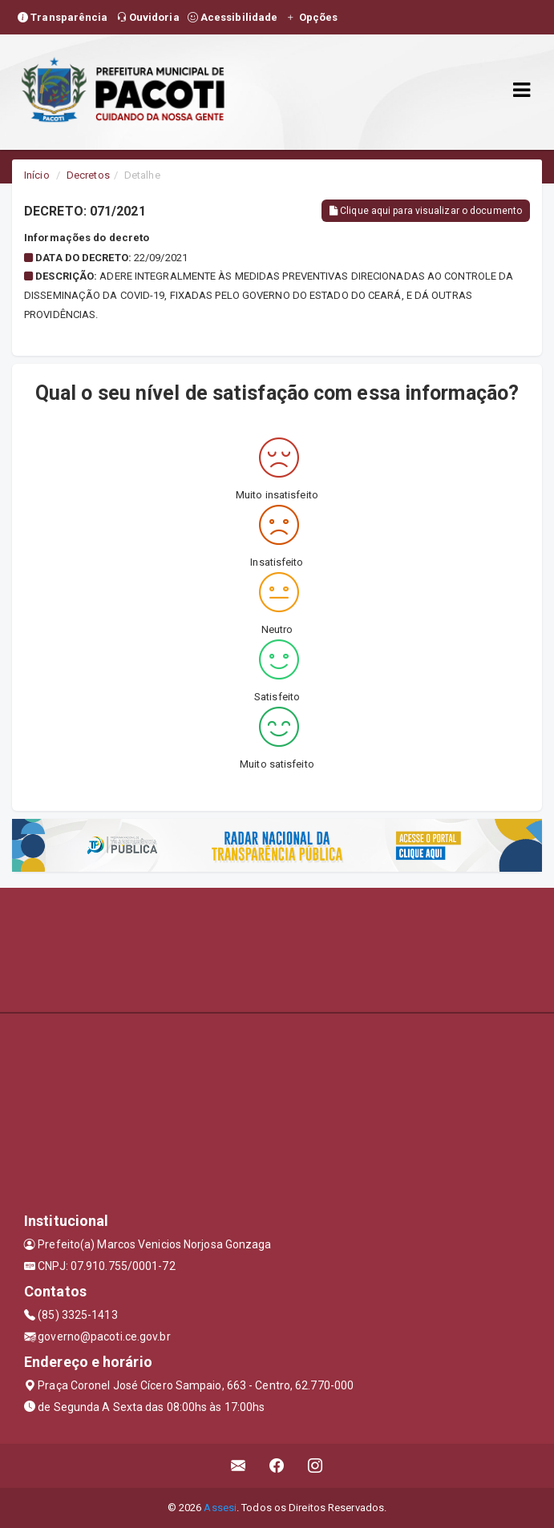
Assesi (220, 1508)
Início (37, 175)
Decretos (88, 175)
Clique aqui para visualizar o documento (426, 210)
